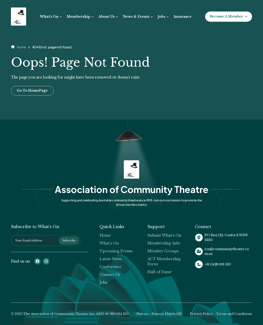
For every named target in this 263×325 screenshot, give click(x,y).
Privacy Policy (200, 314)
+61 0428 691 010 (218, 264)
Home (21, 47)
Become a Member (225, 17)
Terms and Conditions (233, 314)
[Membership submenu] (91, 17)
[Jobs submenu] (166, 17)
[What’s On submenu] (59, 17)
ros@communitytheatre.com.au (227, 251)
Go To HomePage (33, 91)
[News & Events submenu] (150, 17)
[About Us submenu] (116, 17)
